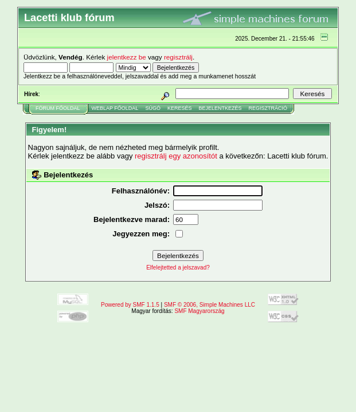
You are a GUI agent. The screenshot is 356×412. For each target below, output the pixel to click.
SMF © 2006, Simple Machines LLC (209, 305)
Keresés (179, 108)
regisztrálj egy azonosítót (176, 156)
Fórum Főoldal (58, 108)
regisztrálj (178, 57)
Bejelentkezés (219, 108)
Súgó (153, 108)
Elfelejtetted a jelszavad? (178, 267)
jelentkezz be (126, 57)
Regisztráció (267, 108)
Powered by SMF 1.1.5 (130, 305)
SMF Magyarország (199, 311)
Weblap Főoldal (115, 108)
